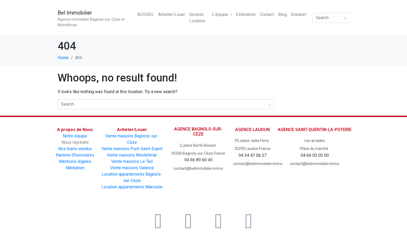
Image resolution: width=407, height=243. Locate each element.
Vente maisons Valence (132, 167)
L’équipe (222, 14)
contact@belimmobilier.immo (198, 168)
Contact (267, 14)
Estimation (246, 14)
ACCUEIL (145, 14)
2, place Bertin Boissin (198, 145)
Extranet (298, 14)
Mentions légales (75, 161)
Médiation (75, 167)
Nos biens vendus (75, 148)
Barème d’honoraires (75, 155)
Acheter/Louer (171, 14)
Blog (282, 14)
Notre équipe (75, 135)
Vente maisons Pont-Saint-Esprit (131, 148)
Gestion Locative (197, 17)
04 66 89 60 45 (198, 159)
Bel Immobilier (75, 13)
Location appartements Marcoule (131, 186)
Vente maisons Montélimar (132, 155)
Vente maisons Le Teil (132, 161)
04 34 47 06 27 (252, 155)
